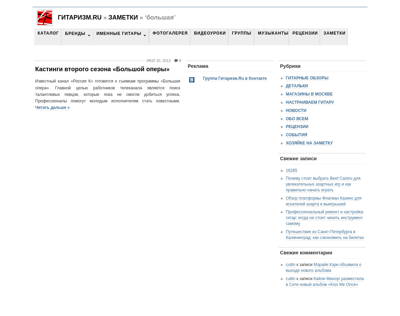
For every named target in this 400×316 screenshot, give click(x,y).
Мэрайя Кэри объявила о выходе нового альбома (323, 267)
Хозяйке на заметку (309, 143)
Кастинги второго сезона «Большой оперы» (102, 69)
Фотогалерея (170, 33)
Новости (296, 110)
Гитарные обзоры (307, 78)
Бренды (75, 33)
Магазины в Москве (309, 94)
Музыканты (273, 33)
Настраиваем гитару (310, 102)
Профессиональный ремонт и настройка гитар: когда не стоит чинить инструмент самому (324, 218)
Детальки (297, 86)
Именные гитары (118, 33)
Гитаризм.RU (80, 17)
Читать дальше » (52, 107)
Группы (241, 33)
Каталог (48, 33)
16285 (291, 170)
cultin (290, 264)
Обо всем (297, 118)
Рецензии (305, 33)
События (296, 134)
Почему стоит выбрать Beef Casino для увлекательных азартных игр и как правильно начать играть (323, 184)
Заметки (123, 17)
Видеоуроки (210, 33)
